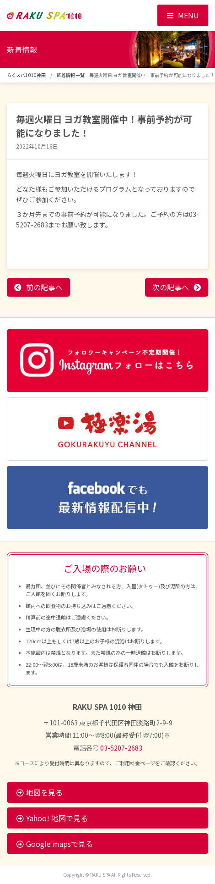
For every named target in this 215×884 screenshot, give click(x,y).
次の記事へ (170, 287)
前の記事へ (44, 287)
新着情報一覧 (71, 75)
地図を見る (39, 792)
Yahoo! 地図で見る (52, 817)
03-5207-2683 (121, 747)
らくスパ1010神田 (26, 75)
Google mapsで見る (54, 843)
